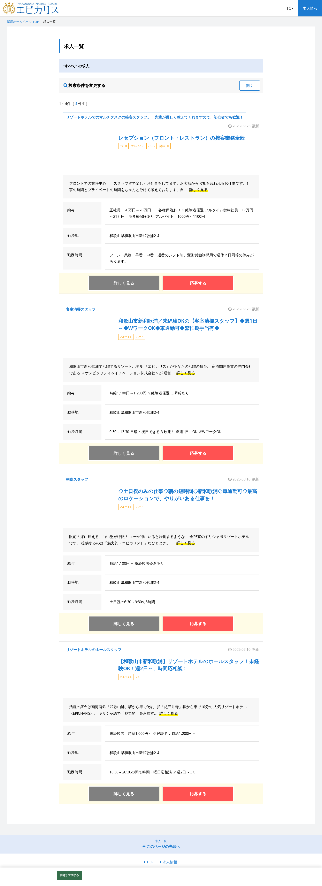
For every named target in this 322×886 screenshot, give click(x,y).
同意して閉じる (69, 875)
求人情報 (310, 8)
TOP (289, 8)
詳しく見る (198, 189)
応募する (198, 283)
